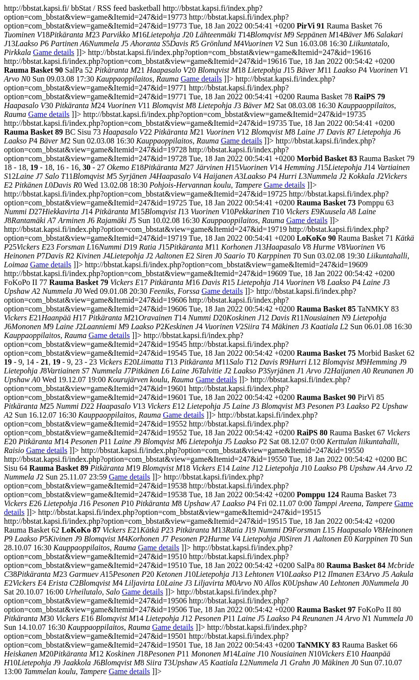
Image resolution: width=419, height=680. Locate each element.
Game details (53, 52)
